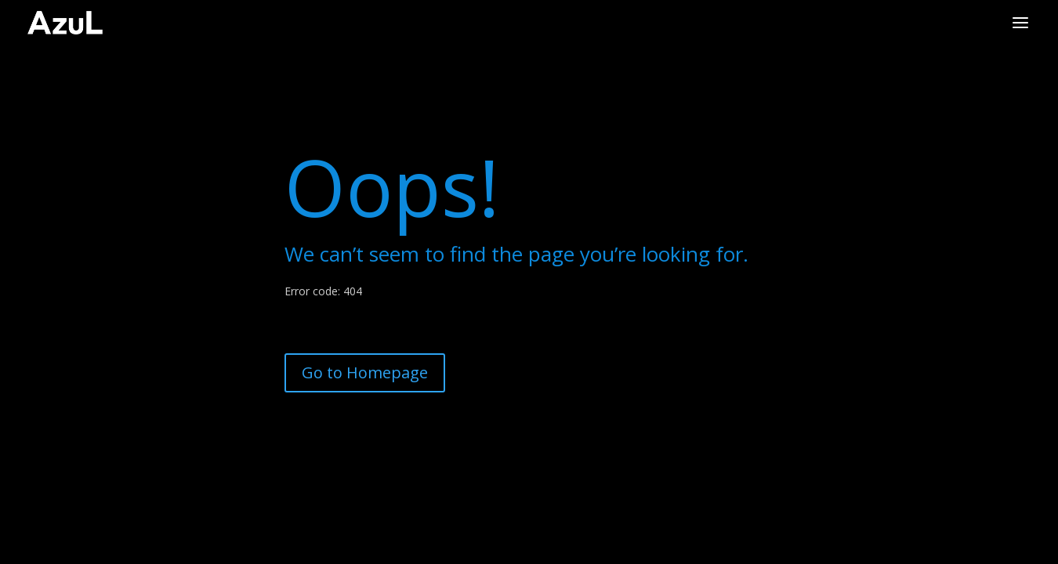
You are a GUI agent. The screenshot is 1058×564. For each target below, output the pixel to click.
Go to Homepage (365, 372)
